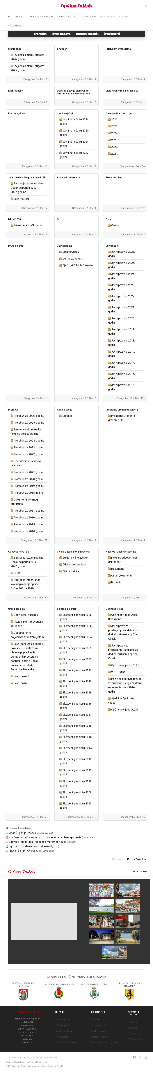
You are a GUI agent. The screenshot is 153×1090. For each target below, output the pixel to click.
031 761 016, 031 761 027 (19, 1057)
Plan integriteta (16, 113)
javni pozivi (112, 34)
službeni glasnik (87, 34)
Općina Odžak (70, 251)
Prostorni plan (114, 177)
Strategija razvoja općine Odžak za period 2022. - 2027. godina (27, 188)
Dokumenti (117, 568)
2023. (114, 140)
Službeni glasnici (66, 608)
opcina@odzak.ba (16, 1062)
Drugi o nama (15, 245)
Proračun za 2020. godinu (29, 479)
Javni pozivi (112, 245)
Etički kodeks (15, 90)
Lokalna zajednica (63, 1031)
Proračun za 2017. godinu (29, 510)
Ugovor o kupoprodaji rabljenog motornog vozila (37, 841)
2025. (114, 126)
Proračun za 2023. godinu (29, 447)
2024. (114, 133)
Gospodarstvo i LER (19, 551)
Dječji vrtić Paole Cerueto (77, 265)
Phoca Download (137, 859)
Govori (115, 225)
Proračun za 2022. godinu (29, 454)
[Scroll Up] (140, 871)
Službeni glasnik (99, 1031)
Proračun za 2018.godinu (29, 492)
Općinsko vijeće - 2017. (125, 665)
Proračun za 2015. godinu (29, 524)
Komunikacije (64, 409)
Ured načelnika (16, 608)
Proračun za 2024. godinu (29, 440)
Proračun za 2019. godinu (29, 485)
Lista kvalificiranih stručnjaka (122, 90)
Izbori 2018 (14, 219)
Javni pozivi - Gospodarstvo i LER (27, 177)
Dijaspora (106, 17)
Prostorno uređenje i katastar (122, 409)
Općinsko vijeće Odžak (124, 709)
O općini (18, 17)
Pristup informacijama (118, 48)
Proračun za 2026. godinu (29, 415)
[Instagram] (146, 1057)
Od (58, 219)
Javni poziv (20, 683)
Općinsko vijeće (114, 608)
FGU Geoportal (134, 1039)
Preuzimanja (15, 26)
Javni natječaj (22, 198)
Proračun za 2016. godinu (29, 517)
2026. (114, 119)
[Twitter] (140, 1057)
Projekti (116, 582)
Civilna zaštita (70, 571)
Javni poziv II (21, 676)
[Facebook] (134, 1057)
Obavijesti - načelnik (26, 614)
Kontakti (132, 1033)
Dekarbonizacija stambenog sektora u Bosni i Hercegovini (73, 92)
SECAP (18, 573)
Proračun (13, 409)
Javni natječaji (65, 113)
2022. (114, 146)
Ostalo (109, 219)
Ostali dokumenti (121, 575)
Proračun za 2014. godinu (29, 531)
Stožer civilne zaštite (75, 557)
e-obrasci (132, 1028)
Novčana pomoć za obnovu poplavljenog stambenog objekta (45, 837)
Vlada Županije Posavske (24, 833)
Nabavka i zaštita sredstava (121, 551)
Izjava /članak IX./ (19, 850)
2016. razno (118, 672)
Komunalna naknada (68, 177)
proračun (40, 34)
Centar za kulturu (72, 258)
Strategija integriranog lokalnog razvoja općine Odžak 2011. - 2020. (25, 584)
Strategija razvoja (99, 1037)
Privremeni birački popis (28, 225)
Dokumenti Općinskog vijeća (104, 1042)
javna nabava (61, 34)
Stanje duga (14, 48)
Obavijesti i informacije (119, 113)
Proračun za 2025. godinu (29, 422)
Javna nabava (64, 245)
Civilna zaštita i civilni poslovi (73, 551)
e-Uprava (88, 17)
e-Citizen (62, 48)
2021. (114, 153)
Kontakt (124, 17)
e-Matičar (132, 1022)
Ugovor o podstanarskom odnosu (29, 846)
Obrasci (67, 415)
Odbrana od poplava (74, 564)
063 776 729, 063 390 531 (46, 1057)
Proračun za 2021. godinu (29, 472)
